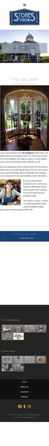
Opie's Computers (30, 417)
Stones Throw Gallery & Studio (29, 414)
